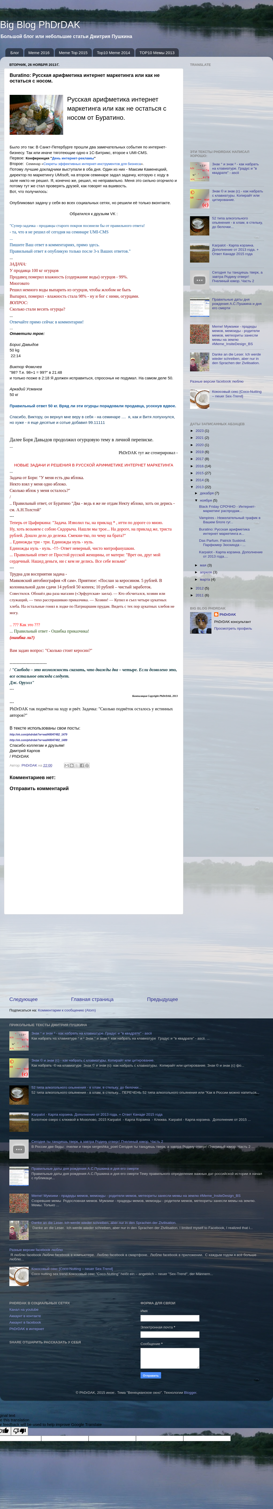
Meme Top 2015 (73, 52)
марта (205, 579)
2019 (200, 452)
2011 (200, 595)
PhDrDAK (227, 614)
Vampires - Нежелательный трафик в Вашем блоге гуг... (229, 520)
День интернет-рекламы (73, 158)
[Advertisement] (94, 955)
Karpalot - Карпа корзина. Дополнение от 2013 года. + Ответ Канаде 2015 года (235, 249)
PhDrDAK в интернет (26, 1329)
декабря (207, 493)
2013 (200, 487)
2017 (200, 459)
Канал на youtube (24, 1310)
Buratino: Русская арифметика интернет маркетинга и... (224, 531)
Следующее (23, 999)
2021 (200, 438)
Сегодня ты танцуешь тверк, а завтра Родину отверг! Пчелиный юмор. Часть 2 (237, 276)
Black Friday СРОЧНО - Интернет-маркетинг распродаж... (227, 509)
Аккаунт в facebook (25, 1322)
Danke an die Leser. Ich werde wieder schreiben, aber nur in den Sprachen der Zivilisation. (236, 358)
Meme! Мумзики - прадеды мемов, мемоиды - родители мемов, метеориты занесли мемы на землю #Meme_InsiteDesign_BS (236, 335)
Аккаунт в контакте (25, 1316)
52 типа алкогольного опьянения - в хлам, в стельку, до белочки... (237, 222)
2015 (200, 473)
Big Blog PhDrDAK (40, 24)
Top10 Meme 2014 (113, 52)
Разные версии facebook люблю (217, 381)
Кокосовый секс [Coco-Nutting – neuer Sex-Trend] (236, 394)
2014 (200, 480)
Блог (14, 52)
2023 (200, 431)
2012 (200, 588)
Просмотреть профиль (233, 628)
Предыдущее (162, 999)
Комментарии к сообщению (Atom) (67, 1010)
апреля (206, 572)
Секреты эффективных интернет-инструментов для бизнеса (92, 164)
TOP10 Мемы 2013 (157, 52)
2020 (200, 445)
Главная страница (92, 999)
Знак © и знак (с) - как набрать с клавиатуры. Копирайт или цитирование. (237, 195)
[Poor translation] (19, 1431)
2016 (200, 466)
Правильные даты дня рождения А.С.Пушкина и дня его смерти (236, 303)
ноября (206, 500)
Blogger (190, 1393)
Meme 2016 (39, 52)
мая (203, 565)
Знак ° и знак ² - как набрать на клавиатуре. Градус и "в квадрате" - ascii (235, 168)
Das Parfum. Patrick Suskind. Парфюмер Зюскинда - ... (222, 543)
